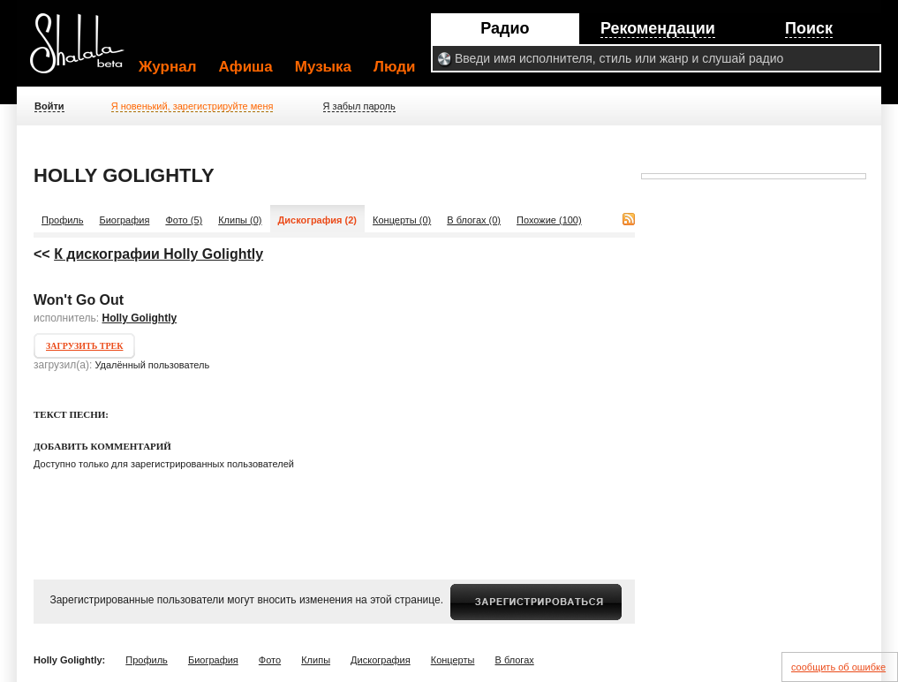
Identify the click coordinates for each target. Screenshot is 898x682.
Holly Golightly (139, 318)
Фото (270, 660)
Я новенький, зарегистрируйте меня (192, 106)
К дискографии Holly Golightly (158, 253)
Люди (394, 66)
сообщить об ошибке (838, 667)
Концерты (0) (402, 220)
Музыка (323, 66)
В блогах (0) (474, 220)
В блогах (514, 660)
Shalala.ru (85, 50)
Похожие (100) (549, 220)
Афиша (246, 66)
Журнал (168, 66)
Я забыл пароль (359, 106)
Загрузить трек (84, 346)
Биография (125, 220)
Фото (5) (183, 220)
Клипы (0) (239, 220)
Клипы (315, 660)
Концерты (453, 660)
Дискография (381, 660)
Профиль (63, 220)
